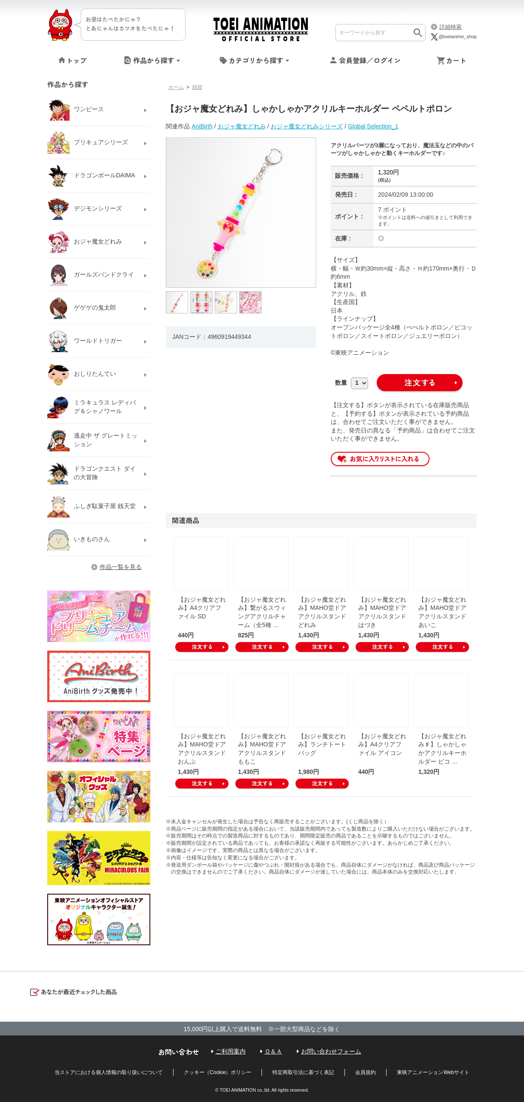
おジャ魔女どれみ (242, 126)
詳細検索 (450, 27)
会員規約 (365, 1072)
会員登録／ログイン (370, 60)
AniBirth (202, 126)
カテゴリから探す (255, 60)
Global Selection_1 (373, 126)
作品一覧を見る (121, 566)
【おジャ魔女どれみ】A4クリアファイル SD (202, 608)
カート (456, 60)
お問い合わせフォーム (331, 1051)
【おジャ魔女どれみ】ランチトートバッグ (322, 744)
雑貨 (197, 87)
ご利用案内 (231, 1051)
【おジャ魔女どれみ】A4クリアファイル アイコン (382, 744)
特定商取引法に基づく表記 (303, 1072)
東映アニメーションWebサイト (433, 1072)
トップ (76, 60)
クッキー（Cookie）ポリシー (217, 1072)
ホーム (176, 87)
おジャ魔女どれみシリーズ (307, 126)
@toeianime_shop (453, 36)
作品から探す (153, 60)
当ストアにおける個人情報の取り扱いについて (109, 1072)
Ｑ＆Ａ (273, 1051)
